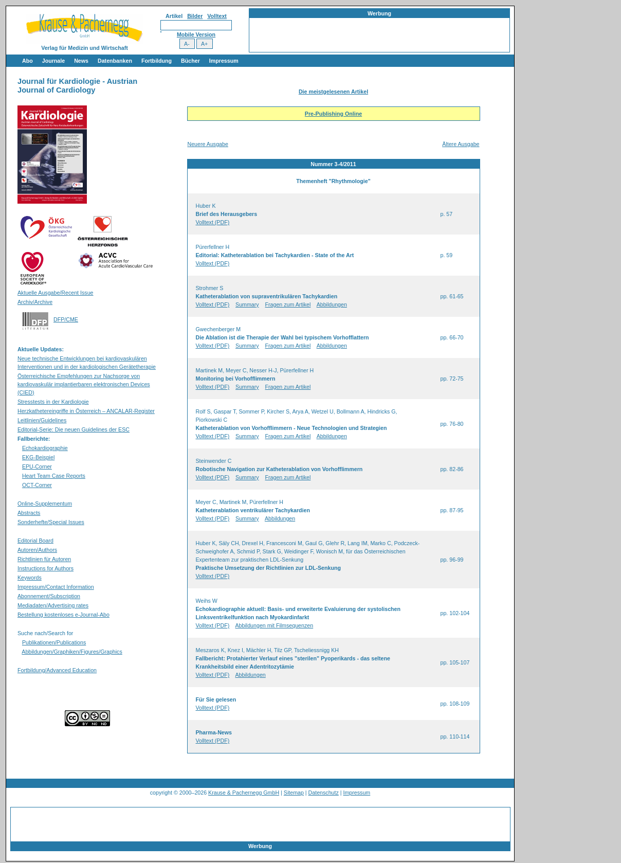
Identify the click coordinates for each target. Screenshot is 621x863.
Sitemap (294, 792)
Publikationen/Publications (54, 642)
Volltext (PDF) (213, 222)
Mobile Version (196, 34)
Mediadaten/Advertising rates (52, 605)
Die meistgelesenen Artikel (333, 91)
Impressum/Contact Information (55, 587)
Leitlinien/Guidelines (41, 420)
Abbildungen (332, 304)
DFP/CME (65, 319)
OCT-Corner (37, 485)
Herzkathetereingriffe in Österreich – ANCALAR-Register (86, 411)
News (81, 61)
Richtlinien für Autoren (44, 559)
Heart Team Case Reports (53, 476)
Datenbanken (115, 61)
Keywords (29, 577)
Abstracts (28, 513)
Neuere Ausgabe (208, 144)
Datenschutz (323, 792)
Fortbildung (156, 61)
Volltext (217, 16)
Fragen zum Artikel (288, 304)
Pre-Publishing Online (333, 114)
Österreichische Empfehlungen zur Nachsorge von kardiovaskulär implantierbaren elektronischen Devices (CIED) (83, 384)
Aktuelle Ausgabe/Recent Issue (55, 293)
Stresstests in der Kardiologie (53, 402)
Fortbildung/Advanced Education (57, 670)
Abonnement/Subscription (48, 596)
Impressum (224, 61)
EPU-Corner (37, 466)
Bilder (195, 16)
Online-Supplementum (44, 503)
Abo (27, 61)
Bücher (190, 61)
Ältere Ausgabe (460, 144)
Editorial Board (35, 540)
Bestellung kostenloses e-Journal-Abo (63, 615)
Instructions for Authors (45, 568)
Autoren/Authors (37, 550)
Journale (53, 61)
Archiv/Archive (34, 302)
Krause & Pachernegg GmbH (243, 792)
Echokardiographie (45, 448)
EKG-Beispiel (38, 457)
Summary (247, 304)
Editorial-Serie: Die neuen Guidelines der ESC (73, 429)
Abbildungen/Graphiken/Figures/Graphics (72, 652)
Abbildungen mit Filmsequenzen (274, 625)
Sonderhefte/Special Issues (50, 522)
